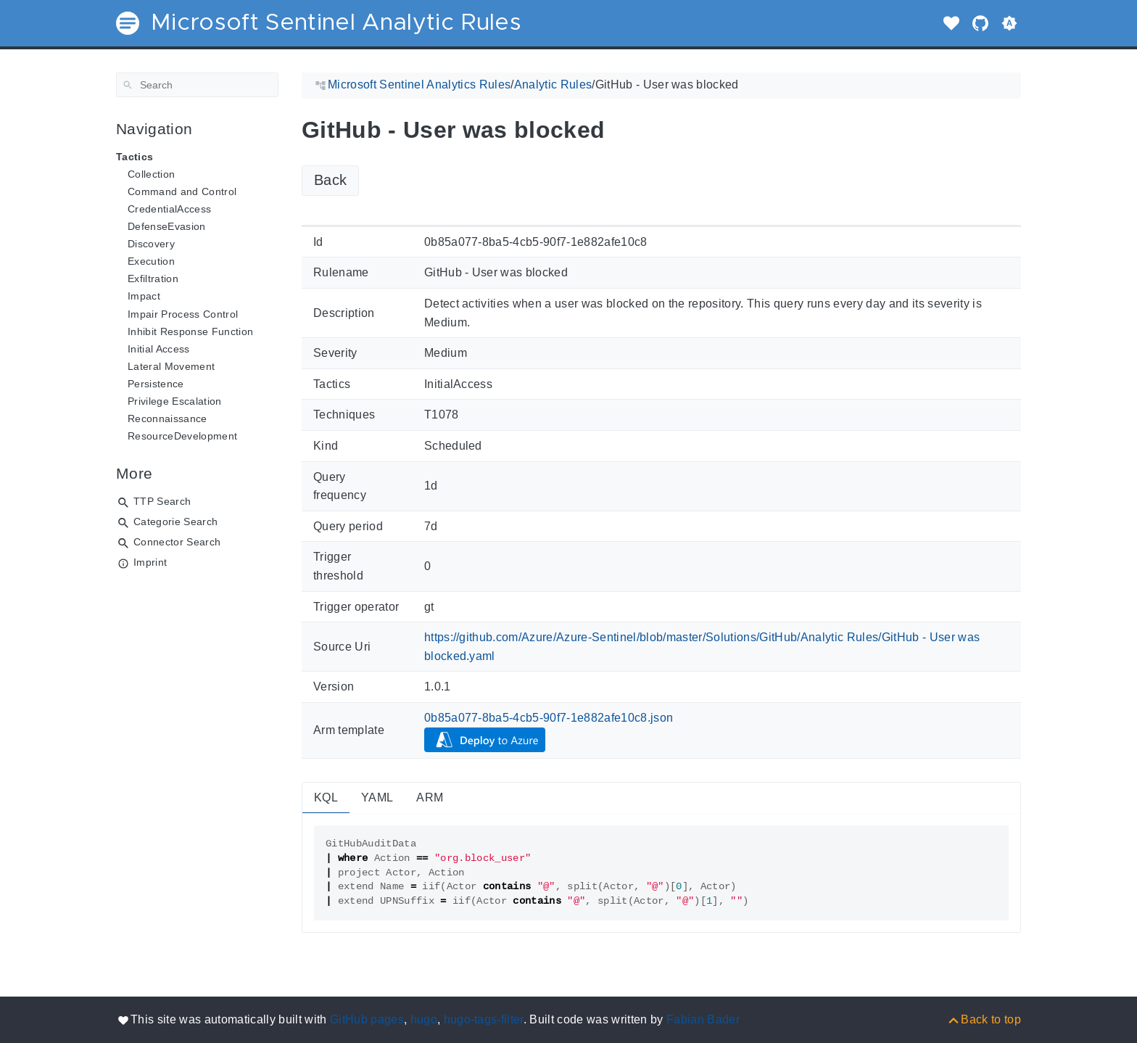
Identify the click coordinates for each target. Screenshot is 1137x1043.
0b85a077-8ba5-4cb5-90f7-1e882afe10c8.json (549, 718)
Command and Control (182, 191)
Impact (144, 296)
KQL (326, 797)
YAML (377, 797)
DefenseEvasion (167, 226)
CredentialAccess (169, 209)
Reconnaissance (167, 418)
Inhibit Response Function (190, 331)
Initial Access (159, 349)
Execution (151, 261)
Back (330, 180)
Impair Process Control (183, 314)
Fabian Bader (703, 1019)
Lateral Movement (171, 366)
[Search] (197, 85)
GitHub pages (367, 1019)
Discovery (151, 244)
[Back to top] (983, 1019)
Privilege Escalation (175, 401)
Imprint (150, 562)
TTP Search (162, 501)
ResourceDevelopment (182, 436)
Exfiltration (153, 278)
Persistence (156, 383)
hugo (423, 1019)
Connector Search (176, 542)
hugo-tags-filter (484, 1019)
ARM (429, 797)
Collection (151, 174)
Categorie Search (175, 521)
